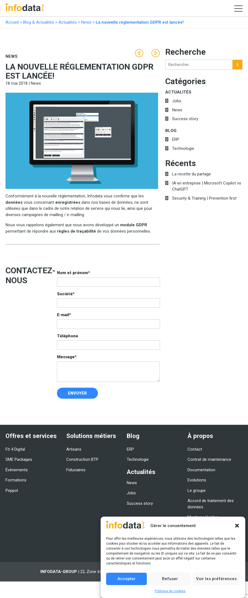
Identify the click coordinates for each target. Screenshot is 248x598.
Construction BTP (82, 459)
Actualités (68, 22)
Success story (185, 118)
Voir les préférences (216, 579)
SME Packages (18, 459)
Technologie (183, 148)
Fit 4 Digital (15, 449)
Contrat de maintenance (209, 459)
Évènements (16, 469)
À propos (200, 435)
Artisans (73, 449)
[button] (237, 526)
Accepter (126, 579)
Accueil (12, 22)
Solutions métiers (91, 435)
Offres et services (31, 435)
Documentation (201, 469)
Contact (195, 449)
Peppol (11, 490)
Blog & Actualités (38, 22)
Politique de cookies (170, 591)
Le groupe (197, 490)
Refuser (170, 579)
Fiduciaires (76, 469)
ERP (175, 139)
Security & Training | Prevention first (204, 198)
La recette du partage (191, 174)
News (86, 22)
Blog (171, 130)
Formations (15, 480)
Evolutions (197, 480)
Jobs (176, 100)
